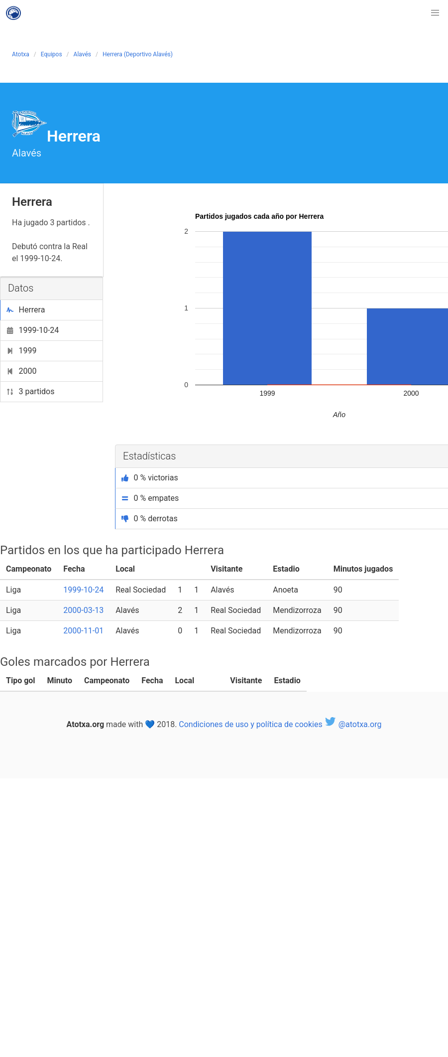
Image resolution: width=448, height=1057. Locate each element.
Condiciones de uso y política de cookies (250, 724)
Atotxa (20, 54)
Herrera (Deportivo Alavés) (138, 54)
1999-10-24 (32, 330)
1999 (21, 350)
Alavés (82, 54)
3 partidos (30, 391)
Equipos (51, 54)
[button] (435, 13)
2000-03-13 (83, 610)
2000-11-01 (83, 630)
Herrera (25, 309)
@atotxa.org (353, 724)
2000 (21, 371)
